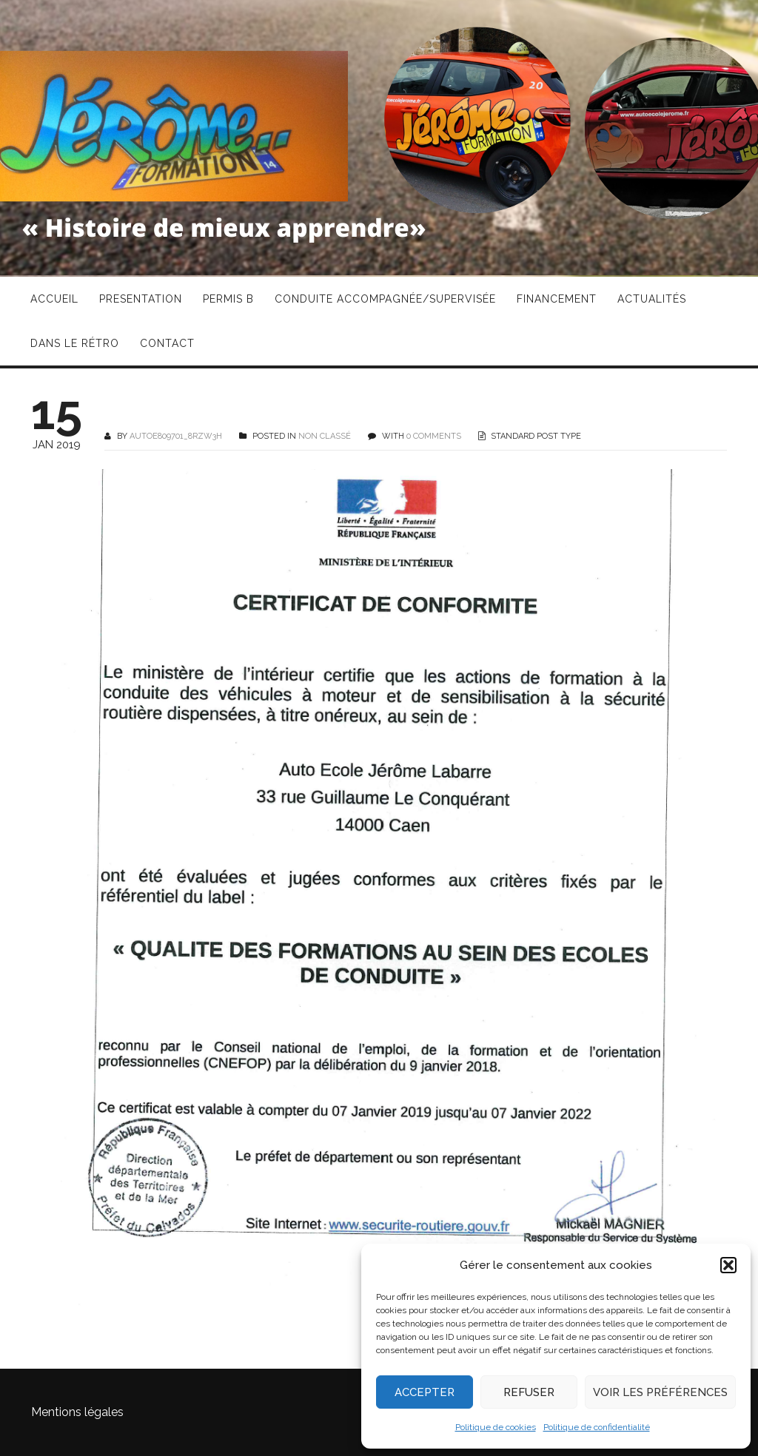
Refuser (528, 1392)
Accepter (425, 1392)
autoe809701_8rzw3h (176, 436)
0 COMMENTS (433, 436)
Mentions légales (77, 1412)
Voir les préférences (660, 1392)
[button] (728, 1265)
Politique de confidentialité (596, 1427)
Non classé (324, 436)
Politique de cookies (495, 1427)
